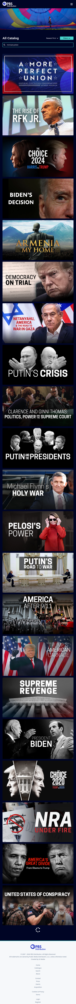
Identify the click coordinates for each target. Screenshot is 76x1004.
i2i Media (42, 959)
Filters (66, 38)
